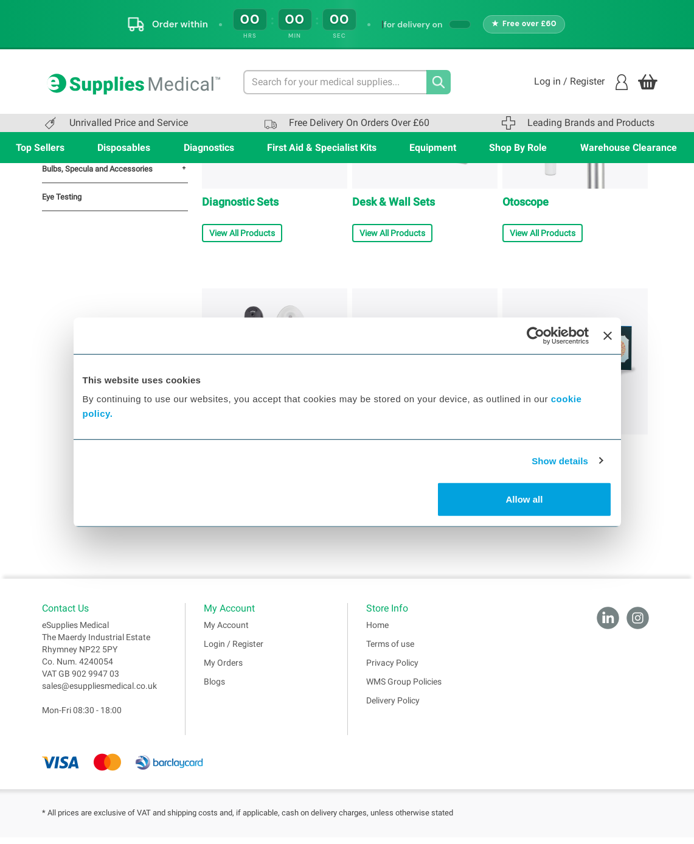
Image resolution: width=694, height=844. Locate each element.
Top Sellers (40, 147)
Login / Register (233, 650)
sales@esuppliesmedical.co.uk (99, 692)
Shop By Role (518, 147)
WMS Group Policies (404, 688)
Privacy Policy (392, 669)
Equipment (432, 147)
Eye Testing (62, 196)
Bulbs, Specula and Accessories (97, 168)
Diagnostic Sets (240, 201)
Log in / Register (581, 82)
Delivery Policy (393, 707)
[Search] (438, 82)
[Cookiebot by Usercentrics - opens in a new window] (535, 335)
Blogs (214, 688)
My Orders (223, 669)
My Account (226, 631)
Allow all (524, 499)
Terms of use (390, 650)
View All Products (242, 233)
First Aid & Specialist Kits (321, 147)
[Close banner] (607, 335)
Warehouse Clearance (628, 147)
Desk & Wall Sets (393, 201)
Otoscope (525, 201)
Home (377, 631)
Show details (560, 460)
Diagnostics (209, 147)
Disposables (123, 147)
